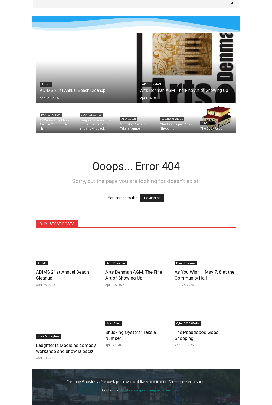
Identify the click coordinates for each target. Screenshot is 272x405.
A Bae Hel (208, 123)
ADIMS (46, 84)
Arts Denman (151, 84)
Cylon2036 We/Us (172, 119)
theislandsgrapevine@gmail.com (145, 377)
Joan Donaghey (91, 115)
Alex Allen (128, 119)
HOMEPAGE (152, 198)
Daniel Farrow (50, 115)
